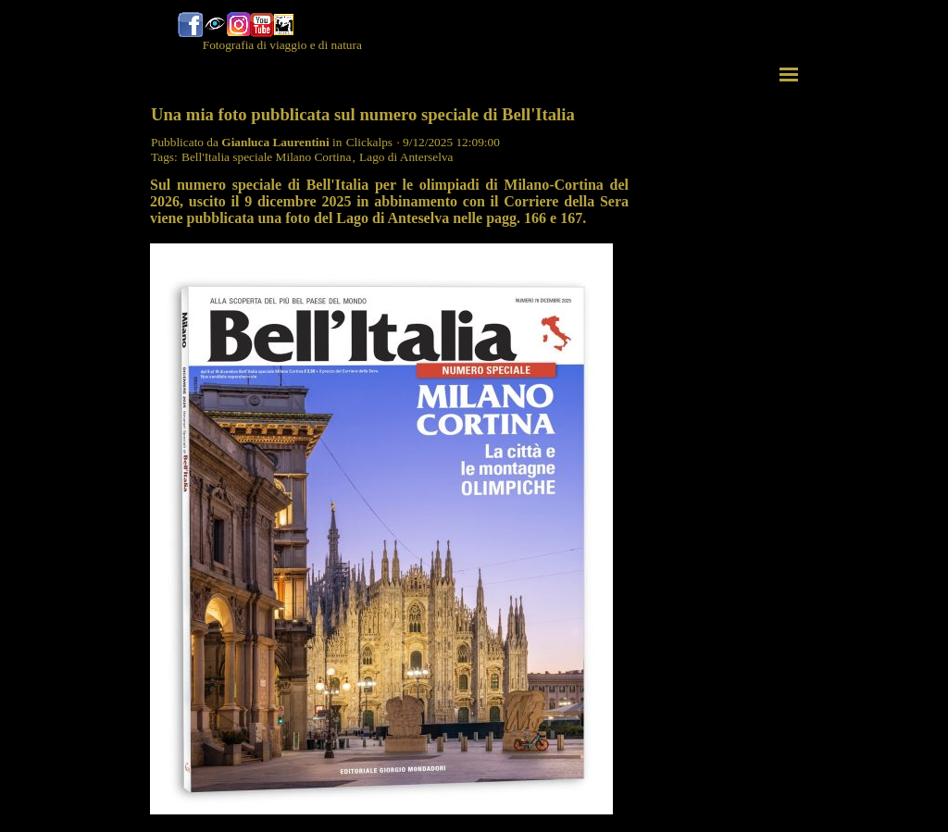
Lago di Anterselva (406, 157)
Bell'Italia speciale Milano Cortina (266, 157)
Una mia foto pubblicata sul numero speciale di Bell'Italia (363, 114)
